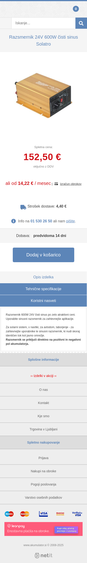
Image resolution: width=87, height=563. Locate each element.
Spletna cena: (43, 147)
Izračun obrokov (71, 184)
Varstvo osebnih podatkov (43, 497)
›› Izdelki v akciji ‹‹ (43, 376)
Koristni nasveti (43, 301)
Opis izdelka (43, 277)
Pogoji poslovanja (43, 484)
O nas (43, 390)
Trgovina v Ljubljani (43, 429)
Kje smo (43, 416)
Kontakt (43, 403)
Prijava (6, 9)
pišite (70, 221)
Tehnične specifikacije (43, 289)
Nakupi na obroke (43, 471)
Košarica (81, 9)
